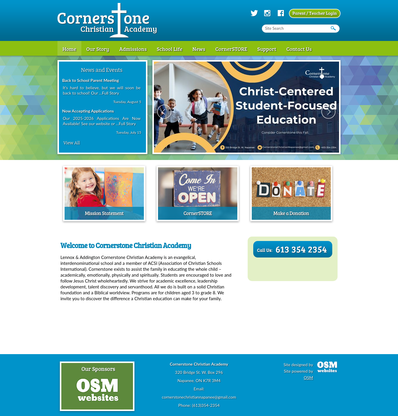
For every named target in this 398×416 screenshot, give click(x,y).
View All (71, 143)
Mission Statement (104, 213)
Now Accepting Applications (88, 110)
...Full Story (109, 92)
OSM (308, 377)
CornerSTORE (231, 48)
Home (69, 48)
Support (267, 48)
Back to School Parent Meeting (90, 80)
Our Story (97, 48)
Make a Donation (291, 213)
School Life (169, 48)
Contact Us (299, 48)
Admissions (133, 48)
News (199, 48)
